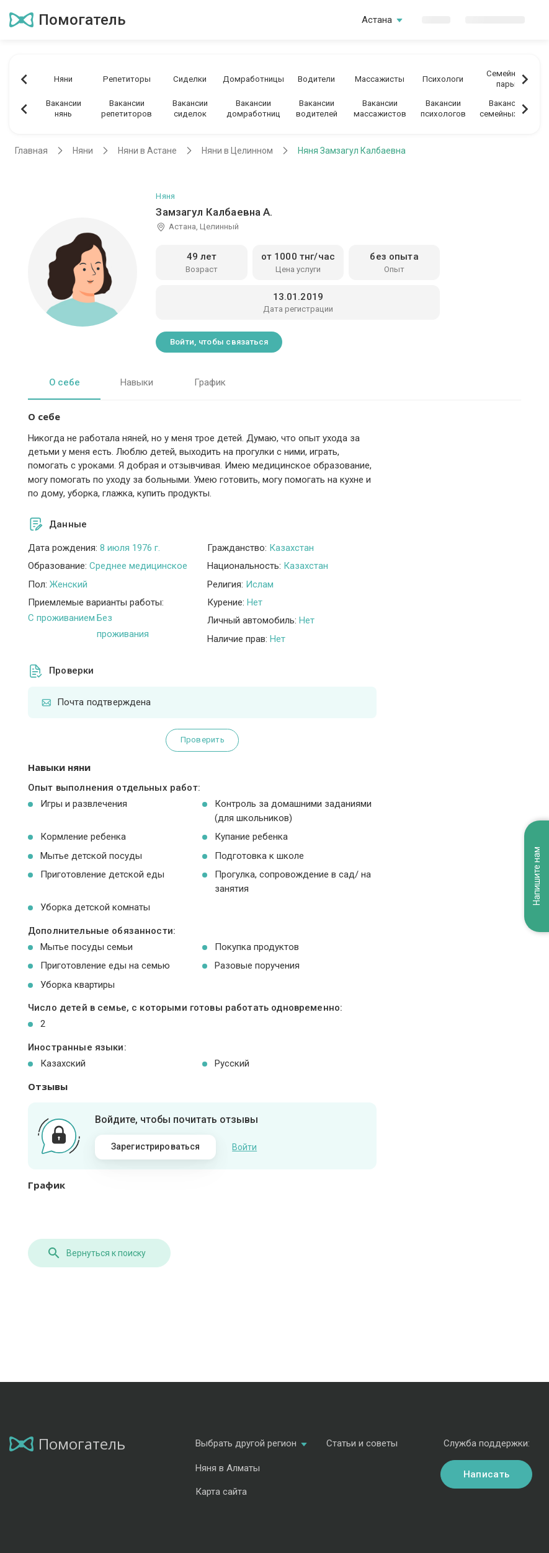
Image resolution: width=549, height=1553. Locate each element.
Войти (244, 1147)
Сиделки (190, 79)
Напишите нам (537, 876)
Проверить (203, 739)
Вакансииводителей (316, 108)
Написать (486, 1474)
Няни (63, 79)
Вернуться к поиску (96, 1253)
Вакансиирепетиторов (126, 108)
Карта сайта (221, 1491)
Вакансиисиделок (190, 108)
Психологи (442, 79)
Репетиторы (127, 79)
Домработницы (253, 79)
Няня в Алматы (227, 1468)
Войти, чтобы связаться (219, 341)
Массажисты (379, 79)
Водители (316, 79)
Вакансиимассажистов (380, 108)
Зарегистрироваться (155, 1146)
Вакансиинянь (63, 108)
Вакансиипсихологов (443, 108)
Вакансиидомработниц (253, 108)
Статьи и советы (362, 1443)
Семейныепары (506, 79)
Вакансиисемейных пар (506, 108)
